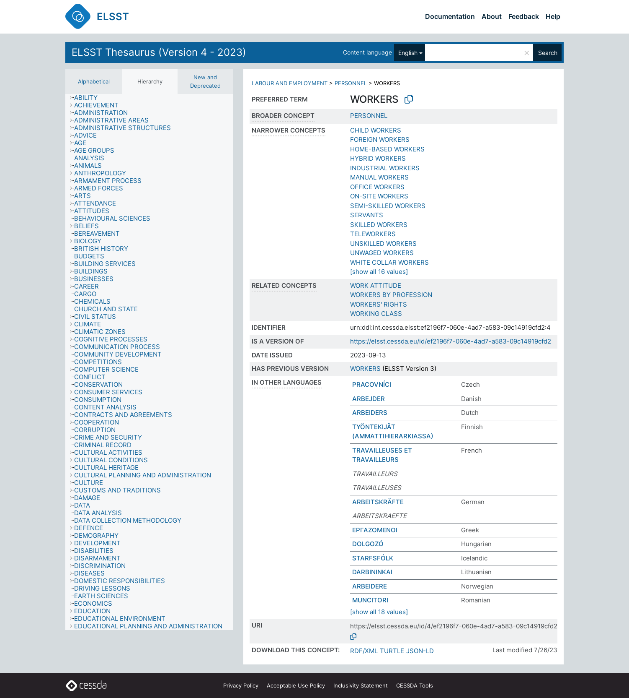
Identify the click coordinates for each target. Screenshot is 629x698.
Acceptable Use (296, 685)
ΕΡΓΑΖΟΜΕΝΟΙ (374, 530)
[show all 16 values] (379, 272)
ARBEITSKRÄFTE (378, 502)
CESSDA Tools (414, 685)
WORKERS (365, 368)
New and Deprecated (205, 81)
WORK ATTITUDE (375, 285)
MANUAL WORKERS (379, 177)
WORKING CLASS (376, 314)
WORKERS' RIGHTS (378, 304)
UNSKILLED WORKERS (383, 243)
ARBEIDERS (369, 413)
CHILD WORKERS (375, 130)
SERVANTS (366, 215)
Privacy (240, 685)
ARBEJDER (368, 399)
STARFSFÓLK (372, 558)
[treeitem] (89, 98)
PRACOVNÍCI (371, 384)
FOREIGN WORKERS (380, 139)
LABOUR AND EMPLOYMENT (289, 83)
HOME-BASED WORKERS (387, 149)
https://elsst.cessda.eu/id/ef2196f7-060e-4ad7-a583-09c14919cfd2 (450, 341)
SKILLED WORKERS (378, 225)
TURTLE (392, 651)
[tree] (149, 362)
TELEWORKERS (373, 234)
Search (547, 52)
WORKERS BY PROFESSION (391, 295)
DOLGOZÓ (368, 544)
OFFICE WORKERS (377, 187)
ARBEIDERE (369, 586)
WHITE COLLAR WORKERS (389, 262)
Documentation (450, 16)
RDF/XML (364, 651)
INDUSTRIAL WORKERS (385, 168)
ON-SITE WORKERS (379, 196)
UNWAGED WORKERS (382, 253)
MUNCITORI (370, 600)
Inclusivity (360, 685)
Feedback (523, 16)
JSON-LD (420, 651)
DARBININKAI (372, 572)
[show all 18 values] (379, 612)
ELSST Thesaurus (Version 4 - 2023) (159, 52)
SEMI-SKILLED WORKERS (387, 206)
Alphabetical (94, 81)
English (408, 52)
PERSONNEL (351, 83)
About (492, 16)
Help (553, 16)
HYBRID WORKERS (378, 158)
